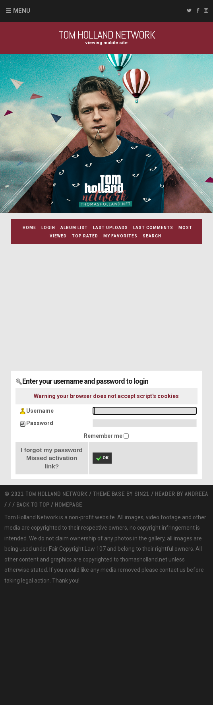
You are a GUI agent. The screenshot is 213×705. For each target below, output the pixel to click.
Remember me (104, 436)
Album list (74, 227)
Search (152, 236)
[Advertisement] (112, 305)
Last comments (153, 227)
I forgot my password (52, 450)
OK (102, 458)
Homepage (68, 504)
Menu (21, 10)
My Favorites (120, 236)
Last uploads (110, 227)
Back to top (32, 504)
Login (48, 227)
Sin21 (142, 493)
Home (29, 227)
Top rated (85, 236)
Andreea (196, 493)
